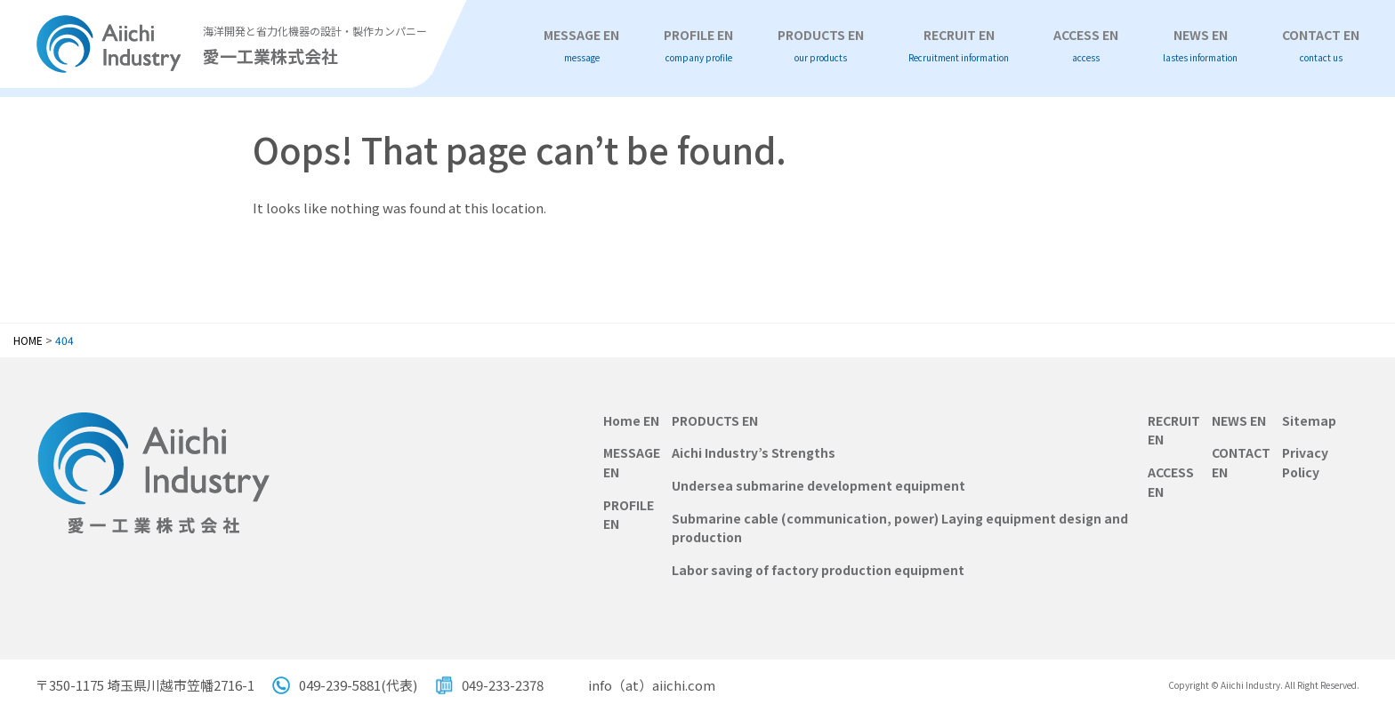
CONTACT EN (1320, 46)
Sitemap (1309, 420)
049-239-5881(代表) (358, 685)
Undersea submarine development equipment (818, 485)
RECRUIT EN (958, 46)
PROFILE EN (698, 46)
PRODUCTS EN (821, 46)
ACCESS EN (1085, 46)
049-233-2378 (503, 685)
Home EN (631, 420)
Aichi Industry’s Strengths (753, 452)
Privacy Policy (1305, 462)
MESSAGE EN (581, 46)
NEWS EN (1200, 46)
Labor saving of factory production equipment (818, 570)
